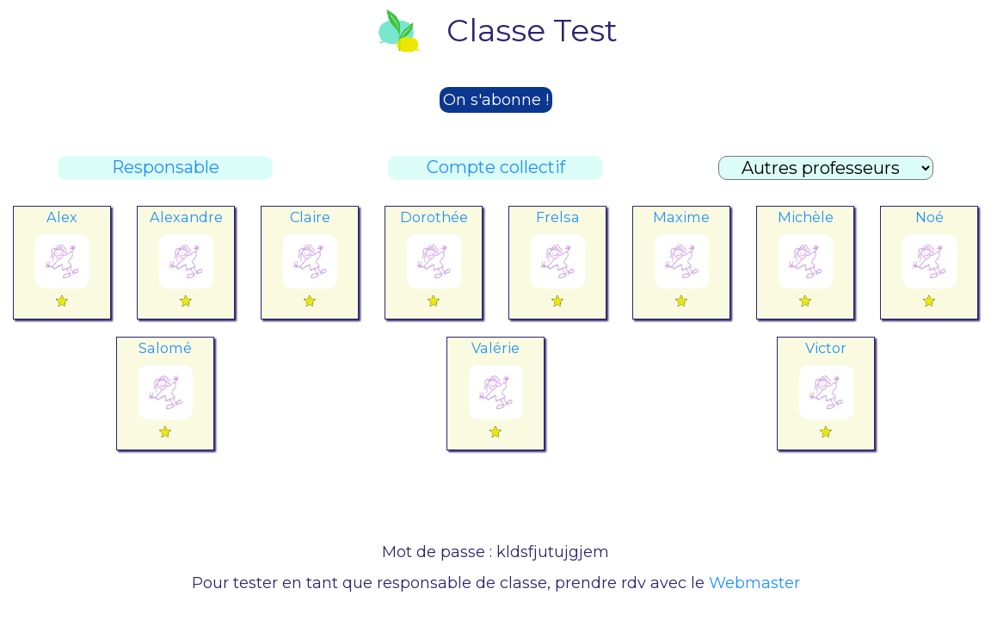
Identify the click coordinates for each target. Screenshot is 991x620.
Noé (929, 217)
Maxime (681, 217)
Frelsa (558, 217)
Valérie (495, 347)
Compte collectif (496, 167)
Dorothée (434, 217)
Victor (825, 347)
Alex (61, 217)
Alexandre (186, 217)
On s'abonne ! (496, 99)
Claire (310, 217)
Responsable (165, 167)
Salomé (165, 347)
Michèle (806, 217)
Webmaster (754, 583)
